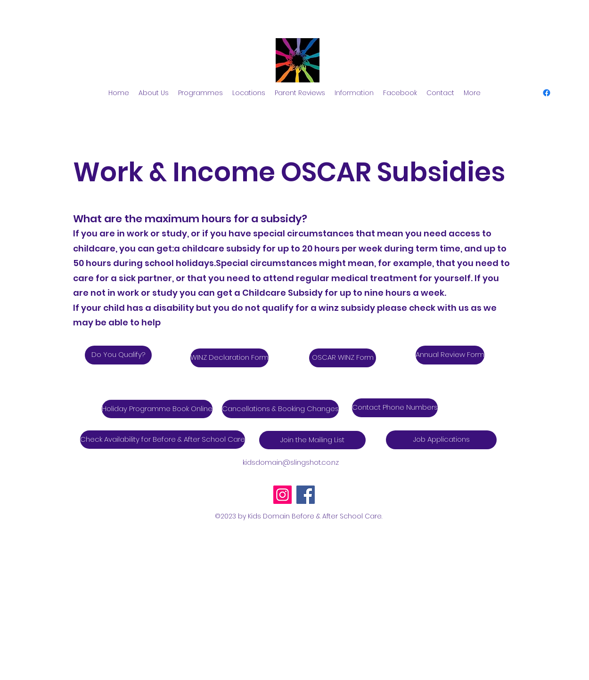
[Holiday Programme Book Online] (157, 409)
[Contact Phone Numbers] (395, 407)
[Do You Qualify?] (118, 355)
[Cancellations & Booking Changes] (280, 409)
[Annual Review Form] (450, 355)
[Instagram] (282, 495)
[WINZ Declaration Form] (229, 357)
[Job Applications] (441, 439)
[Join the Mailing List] (312, 440)
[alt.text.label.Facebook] (546, 92)
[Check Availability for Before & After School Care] (162, 439)
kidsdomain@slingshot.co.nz (291, 462)
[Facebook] (305, 495)
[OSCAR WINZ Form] (342, 357)
